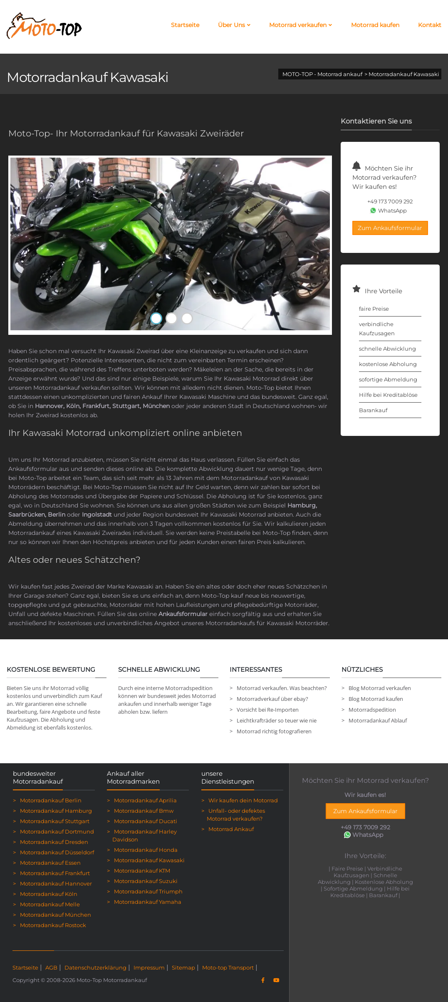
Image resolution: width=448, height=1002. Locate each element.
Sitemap (183, 967)
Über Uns (234, 25)
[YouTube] (276, 980)
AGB (51, 967)
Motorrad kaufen (375, 25)
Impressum (149, 967)
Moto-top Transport (228, 967)
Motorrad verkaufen (300, 25)
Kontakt (429, 25)
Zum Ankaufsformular (390, 228)
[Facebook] (263, 980)
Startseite (185, 25)
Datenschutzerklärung (95, 967)
